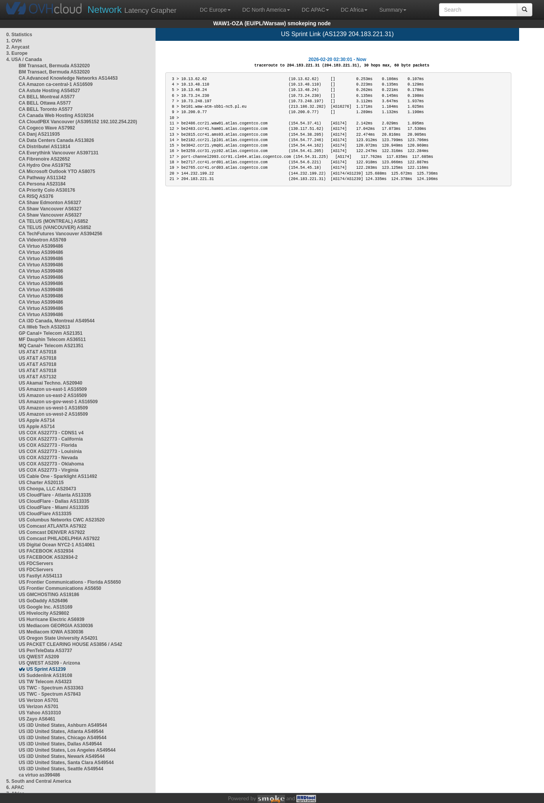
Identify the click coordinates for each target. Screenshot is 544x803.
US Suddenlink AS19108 (45, 675)
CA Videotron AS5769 (42, 240)
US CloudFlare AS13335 (45, 513)
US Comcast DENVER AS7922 (52, 532)
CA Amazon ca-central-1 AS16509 (56, 84)
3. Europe (17, 53)
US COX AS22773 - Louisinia (50, 451)
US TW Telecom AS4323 (45, 681)
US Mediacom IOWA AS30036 (51, 632)
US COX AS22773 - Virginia (48, 470)
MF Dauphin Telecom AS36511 (52, 339)
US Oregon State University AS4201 (58, 638)
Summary (392, 10)
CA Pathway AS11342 (42, 177)
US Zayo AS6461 (37, 719)
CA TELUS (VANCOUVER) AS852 (55, 227)
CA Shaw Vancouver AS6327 (50, 209)
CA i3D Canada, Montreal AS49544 (56, 321)
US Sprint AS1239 (46, 669)
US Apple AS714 (36, 420)
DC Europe (215, 10)
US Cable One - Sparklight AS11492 (58, 476)
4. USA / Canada (24, 59)
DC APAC (315, 10)
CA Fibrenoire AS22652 (44, 159)
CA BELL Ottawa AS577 (45, 103)
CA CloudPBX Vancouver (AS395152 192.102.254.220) (78, 121)
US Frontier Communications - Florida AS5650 (70, 582)
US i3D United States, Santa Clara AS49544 (66, 762)
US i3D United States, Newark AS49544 (62, 756)
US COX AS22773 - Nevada (48, 457)
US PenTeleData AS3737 (45, 650)
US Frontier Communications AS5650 (60, 588)
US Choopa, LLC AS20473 (47, 489)
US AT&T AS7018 (37, 352)
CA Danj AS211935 (39, 134)
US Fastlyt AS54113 (40, 576)
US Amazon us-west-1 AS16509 (53, 408)
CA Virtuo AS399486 (41, 246)
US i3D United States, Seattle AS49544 (61, 769)
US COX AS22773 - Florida (48, 445)
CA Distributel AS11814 (44, 146)
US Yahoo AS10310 (40, 713)
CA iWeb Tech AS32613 (44, 327)
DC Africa (354, 10)
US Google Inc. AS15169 (45, 607)
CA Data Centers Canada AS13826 (56, 140)
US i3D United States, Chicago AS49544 (63, 737)
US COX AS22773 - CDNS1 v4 (51, 433)
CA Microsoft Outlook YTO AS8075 (57, 171)
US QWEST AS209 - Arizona (49, 663)
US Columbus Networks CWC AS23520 (62, 520)
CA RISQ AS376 (36, 196)
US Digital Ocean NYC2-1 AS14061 (57, 545)
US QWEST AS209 (39, 657)
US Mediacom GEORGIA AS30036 (56, 625)
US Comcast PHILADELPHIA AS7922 (59, 538)
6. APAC (15, 787)
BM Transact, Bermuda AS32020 (54, 65)
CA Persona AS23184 (42, 184)
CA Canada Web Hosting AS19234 (56, 115)
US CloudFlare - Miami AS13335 (54, 507)
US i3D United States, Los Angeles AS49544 (67, 750)
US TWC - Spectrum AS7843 (50, 694)
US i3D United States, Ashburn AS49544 (63, 725)
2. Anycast (18, 47)
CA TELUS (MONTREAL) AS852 (53, 221)
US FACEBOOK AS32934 (46, 551)
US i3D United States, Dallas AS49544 (60, 744)
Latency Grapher (132, 9)
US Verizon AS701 (38, 700)
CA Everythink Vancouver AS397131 (58, 153)
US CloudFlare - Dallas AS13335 (54, 501)
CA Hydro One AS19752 (45, 165)
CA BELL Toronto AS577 (46, 109)
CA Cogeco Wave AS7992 (47, 128)
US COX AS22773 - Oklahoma (51, 464)
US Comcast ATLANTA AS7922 (52, 526)
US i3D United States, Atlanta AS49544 (61, 731)
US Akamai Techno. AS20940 (50, 383)
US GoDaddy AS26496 (43, 601)
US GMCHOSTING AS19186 (49, 594)
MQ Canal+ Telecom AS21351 (51, 345)
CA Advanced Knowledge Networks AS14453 (68, 78)
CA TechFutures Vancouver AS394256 (60, 233)
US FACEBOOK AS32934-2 (48, 557)
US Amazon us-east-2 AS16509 (53, 395)
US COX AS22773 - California (51, 439)
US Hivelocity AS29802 (44, 613)
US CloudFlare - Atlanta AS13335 (55, 495)
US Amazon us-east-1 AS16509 (53, 389)
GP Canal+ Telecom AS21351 (50, 333)
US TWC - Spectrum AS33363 (51, 688)
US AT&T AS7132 (37, 377)
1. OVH (13, 41)
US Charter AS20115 (41, 482)
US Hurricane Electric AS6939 (51, 619)
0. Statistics (19, 34)
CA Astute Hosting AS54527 (49, 90)
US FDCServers (36, 563)
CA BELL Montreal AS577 (47, 97)
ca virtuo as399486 (39, 775)
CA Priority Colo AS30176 (47, 190)
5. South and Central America (38, 781)
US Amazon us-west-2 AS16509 (53, 414)
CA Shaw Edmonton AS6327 (50, 202)
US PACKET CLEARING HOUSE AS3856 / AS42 (70, 644)
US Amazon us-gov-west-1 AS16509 (58, 401)
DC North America (266, 10)
